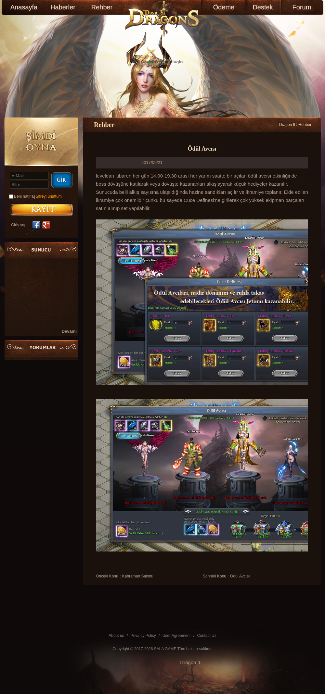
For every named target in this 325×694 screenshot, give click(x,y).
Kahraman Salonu (137, 576)
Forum (301, 7)
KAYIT (42, 210)
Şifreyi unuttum (49, 196)
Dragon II (287, 124)
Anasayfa (23, 7)
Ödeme (224, 7)
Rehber (102, 7)
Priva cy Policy (143, 635)
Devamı (69, 331)
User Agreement (176, 635)
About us (116, 635)
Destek (263, 7)
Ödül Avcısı (240, 576)
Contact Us (206, 635)
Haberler (62, 7)
